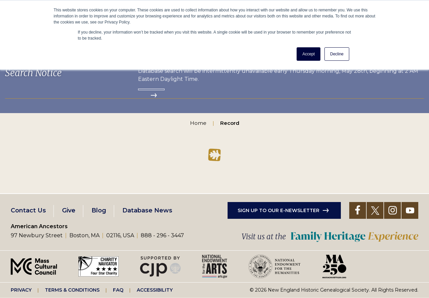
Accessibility (155, 290)
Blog (98, 210)
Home (198, 123)
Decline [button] (337, 54)
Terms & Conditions (72, 290)
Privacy (21, 290)
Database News (147, 210)
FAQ (118, 290)
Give (68, 210)
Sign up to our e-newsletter (278, 210)
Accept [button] (308, 54)
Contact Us (28, 210)
